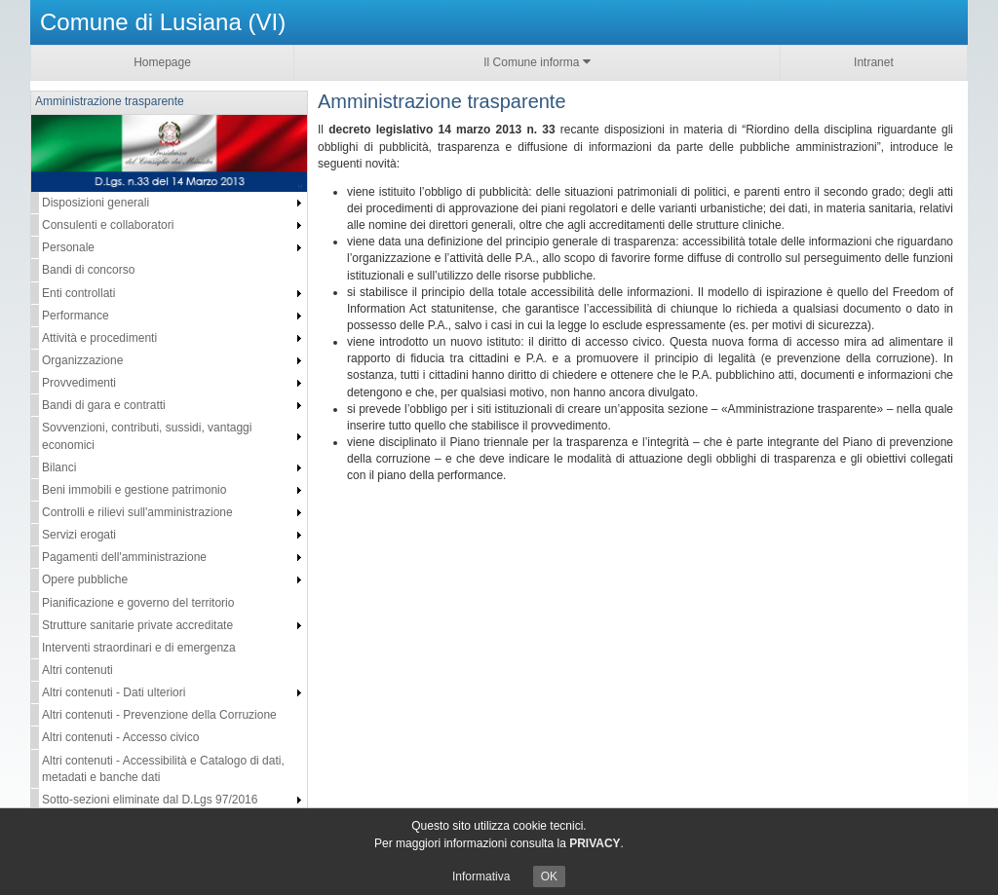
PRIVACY (594, 843)
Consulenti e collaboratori (107, 225)
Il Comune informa (536, 62)
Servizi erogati (79, 534)
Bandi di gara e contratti (104, 405)
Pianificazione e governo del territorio (138, 603)
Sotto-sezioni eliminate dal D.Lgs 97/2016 (149, 799)
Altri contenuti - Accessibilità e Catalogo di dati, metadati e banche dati (163, 769)
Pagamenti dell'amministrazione (124, 557)
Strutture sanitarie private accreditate (137, 625)
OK (549, 876)
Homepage (162, 62)
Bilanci (59, 467)
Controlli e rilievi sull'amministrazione (137, 512)
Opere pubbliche (85, 579)
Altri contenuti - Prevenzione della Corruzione (159, 715)
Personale (68, 247)
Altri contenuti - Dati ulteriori (113, 692)
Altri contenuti (77, 670)
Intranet (874, 62)
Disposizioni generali (95, 202)
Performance (75, 315)
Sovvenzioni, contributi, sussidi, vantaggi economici (146, 436)
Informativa (481, 876)
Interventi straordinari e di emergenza (139, 647)
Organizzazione (82, 360)
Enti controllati (78, 293)
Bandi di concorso (88, 270)
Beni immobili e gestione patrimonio (134, 490)
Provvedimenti (79, 383)
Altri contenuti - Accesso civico (120, 737)
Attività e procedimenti (99, 338)
